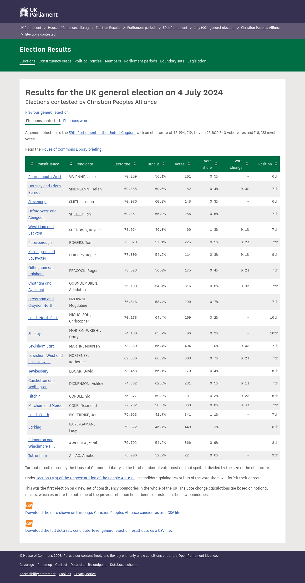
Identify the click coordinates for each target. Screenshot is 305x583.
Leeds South (38, 415)
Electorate (121, 164)
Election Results (108, 28)
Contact (61, 565)
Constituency (47, 164)
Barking (34, 427)
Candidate (84, 164)
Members (113, 61)
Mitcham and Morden (46, 405)
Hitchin (34, 396)
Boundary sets (172, 61)
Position (265, 164)
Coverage (27, 565)
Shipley (34, 333)
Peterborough (40, 242)
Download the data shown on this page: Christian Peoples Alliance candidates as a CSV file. (103, 512)
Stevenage (37, 201)
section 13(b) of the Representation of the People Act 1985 (85, 478)
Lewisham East (41, 346)
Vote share (207, 164)
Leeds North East (43, 318)
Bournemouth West (44, 176)
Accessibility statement (38, 574)
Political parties (88, 61)
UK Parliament (30, 28)
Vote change (236, 164)
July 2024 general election (214, 28)
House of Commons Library (68, 28)
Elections (27, 61)
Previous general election (47, 112)
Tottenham (37, 455)
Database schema (123, 565)
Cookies (65, 574)
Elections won (75, 120)
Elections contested (43, 120)
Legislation (197, 61)
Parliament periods (142, 28)
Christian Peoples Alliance (261, 28)
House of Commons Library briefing (72, 149)
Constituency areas (55, 61)
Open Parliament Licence (197, 556)
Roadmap (44, 565)
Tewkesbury (38, 371)
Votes (179, 164)
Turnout (152, 164)
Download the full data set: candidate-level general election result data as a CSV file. (98, 530)
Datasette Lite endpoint (89, 565)
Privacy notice (85, 574)
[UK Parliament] (39, 12)
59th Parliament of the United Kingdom (102, 132)
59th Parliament (175, 28)
